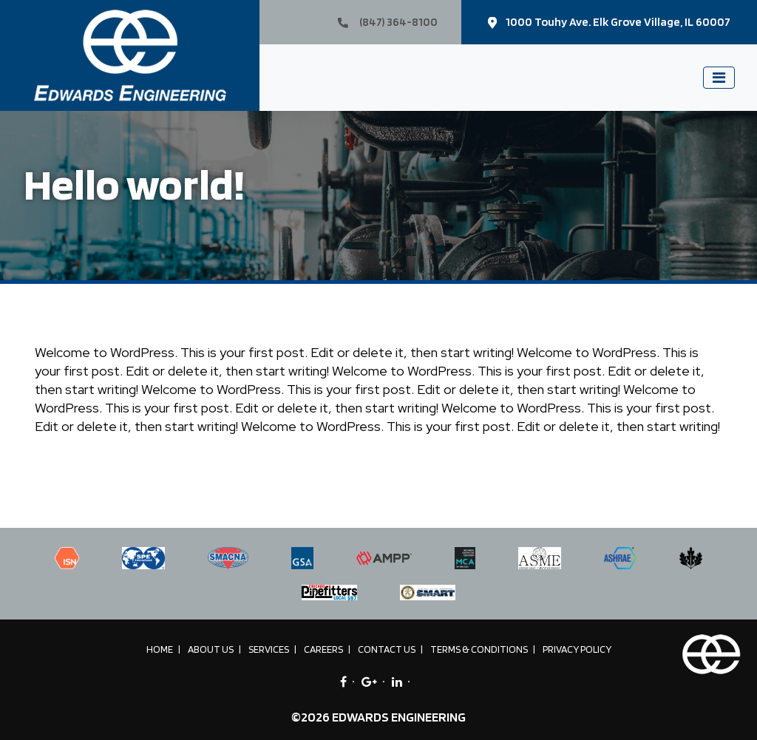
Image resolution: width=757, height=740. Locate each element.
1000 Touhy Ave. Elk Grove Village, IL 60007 (609, 22)
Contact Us (386, 649)
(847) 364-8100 (388, 22)
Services (268, 649)
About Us (211, 649)
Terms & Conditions (479, 649)
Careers (323, 649)
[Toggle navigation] (719, 78)
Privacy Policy (577, 649)
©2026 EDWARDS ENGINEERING (378, 716)
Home (159, 649)
